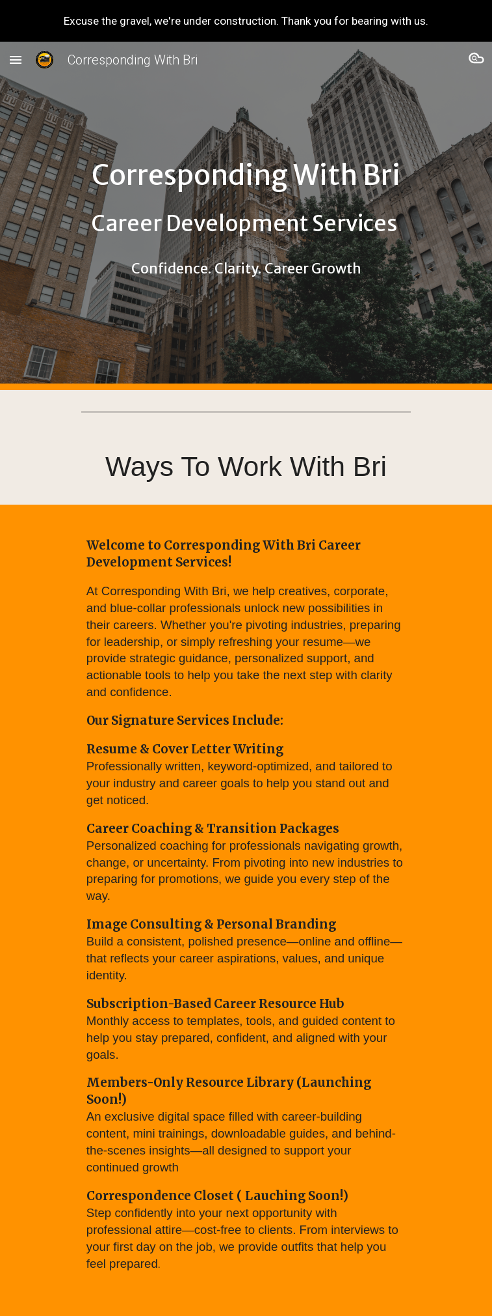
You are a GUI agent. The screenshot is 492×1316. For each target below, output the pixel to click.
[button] (15, 59)
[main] (246, 215)
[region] (246, 21)
